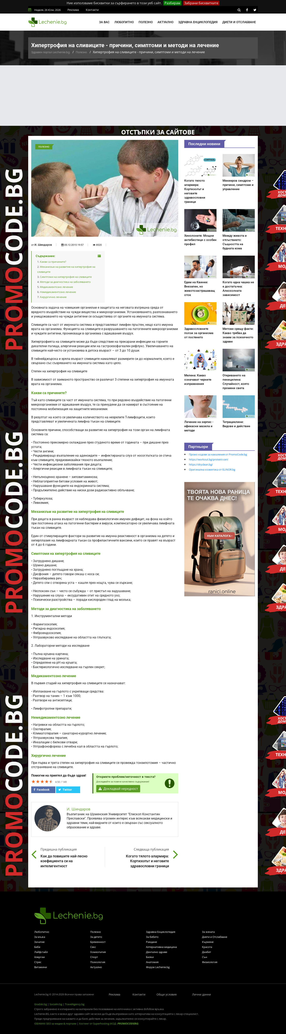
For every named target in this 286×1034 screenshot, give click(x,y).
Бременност (98, 942)
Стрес (37, 962)
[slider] (42, 781)
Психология (97, 962)
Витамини (40, 967)
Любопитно (124, 22)
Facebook (41, 789)
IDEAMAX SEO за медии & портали (55, 1023)
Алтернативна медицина (161, 947)
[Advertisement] (143, 95)
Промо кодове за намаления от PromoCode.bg (218, 454)
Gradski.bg (40, 1004)
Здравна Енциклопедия (160, 932)
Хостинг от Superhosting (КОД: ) (109, 1023)
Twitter (65, 789)
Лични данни (201, 994)
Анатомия (152, 962)
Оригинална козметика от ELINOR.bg (212, 469)
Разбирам (172, 3)
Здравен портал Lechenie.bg (50, 52)
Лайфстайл (41, 952)
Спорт (94, 957)
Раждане (151, 942)
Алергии (39, 957)
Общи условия (166, 994)
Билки (150, 957)
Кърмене (207, 942)
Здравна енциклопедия (198, 22)
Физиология (209, 962)
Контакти (92, 10)
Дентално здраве (156, 952)
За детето (96, 937)
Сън (204, 957)
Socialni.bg (56, 1004)
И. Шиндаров (43, 244)
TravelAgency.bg (74, 1004)
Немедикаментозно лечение (58, 292)
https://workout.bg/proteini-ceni (208, 459)
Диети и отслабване (239, 22)
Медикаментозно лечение (56, 287)
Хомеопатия (98, 952)
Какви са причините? (53, 261)
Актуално (165, 22)
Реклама (73, 10)
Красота (207, 947)
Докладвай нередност (118, 788)
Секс (93, 947)
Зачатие (39, 942)
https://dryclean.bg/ (201, 464)
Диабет (206, 952)
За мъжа (39, 937)
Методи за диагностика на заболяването (65, 282)
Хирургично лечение (53, 297)
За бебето (152, 937)
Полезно (146, 22)
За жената (208, 932)
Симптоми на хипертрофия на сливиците (66, 277)
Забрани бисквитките (201, 3)
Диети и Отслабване (214, 937)
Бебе (37, 947)
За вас (104, 22)
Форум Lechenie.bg (158, 967)
